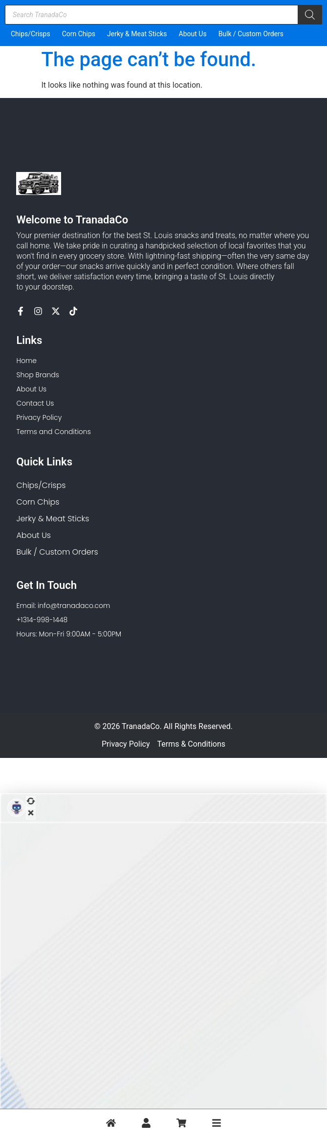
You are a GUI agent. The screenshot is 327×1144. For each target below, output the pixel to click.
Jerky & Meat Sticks (137, 34)
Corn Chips (78, 34)
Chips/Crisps (30, 34)
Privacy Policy (126, 744)
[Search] (310, 14)
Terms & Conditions (191, 744)
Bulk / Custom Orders (250, 34)
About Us (193, 34)
